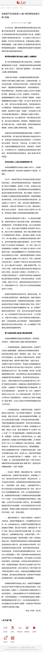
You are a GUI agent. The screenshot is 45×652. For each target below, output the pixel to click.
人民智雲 (5, 639)
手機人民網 (20, 628)
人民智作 (12, 639)
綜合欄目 (15, 8)
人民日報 (5, 628)
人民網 (2, 8)
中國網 (29, 23)
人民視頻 (34, 628)
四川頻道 (8, 8)
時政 (21, 8)
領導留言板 (27, 628)
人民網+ (12, 628)
